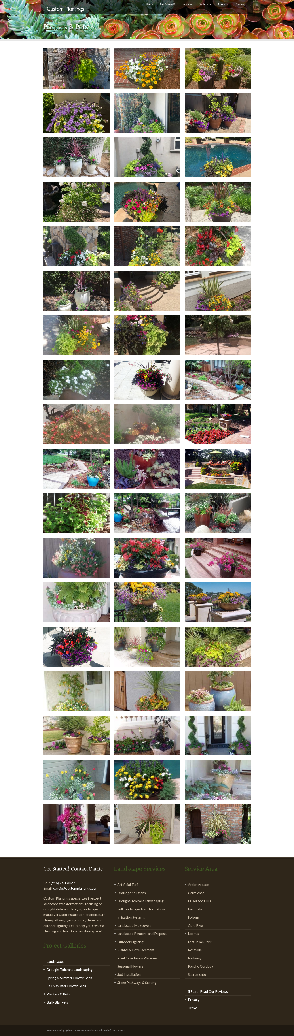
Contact (239, 4)
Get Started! (167, 4)
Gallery (205, 4)
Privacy (193, 999)
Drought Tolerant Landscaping (70, 969)
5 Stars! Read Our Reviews (208, 991)
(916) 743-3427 (63, 883)
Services (187, 4)
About (222, 4)
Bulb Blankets (57, 1002)
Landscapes (55, 961)
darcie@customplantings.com (75, 888)
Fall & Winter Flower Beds (66, 986)
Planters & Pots (58, 994)
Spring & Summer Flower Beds (69, 978)
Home (149, 4)
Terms (192, 1008)
